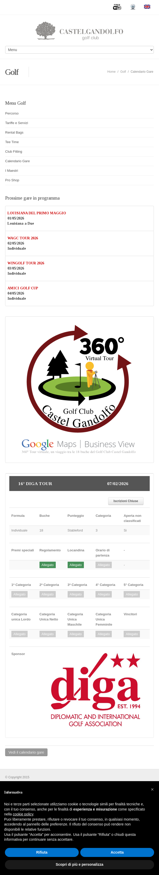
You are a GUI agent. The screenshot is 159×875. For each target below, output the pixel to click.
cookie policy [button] (23, 814)
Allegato (48, 565)
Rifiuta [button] (41, 852)
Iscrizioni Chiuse (126, 501)
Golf (123, 71)
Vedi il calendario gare (26, 752)
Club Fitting (13, 151)
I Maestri (11, 171)
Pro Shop (12, 180)
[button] (152, 789)
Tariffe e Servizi (16, 123)
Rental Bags (14, 132)
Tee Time (12, 142)
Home (111, 71)
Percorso (12, 113)
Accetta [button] (117, 852)
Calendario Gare (17, 161)
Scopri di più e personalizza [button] (79, 864)
